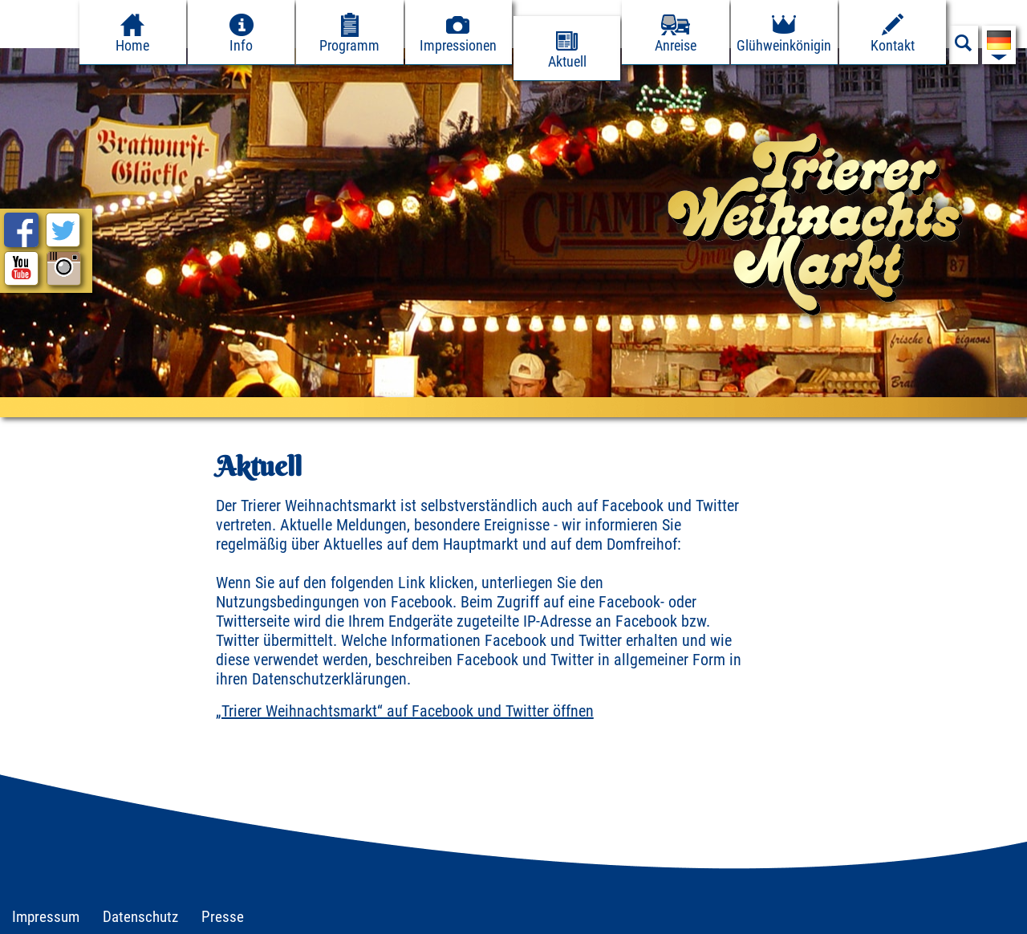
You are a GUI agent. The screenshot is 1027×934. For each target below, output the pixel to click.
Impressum (45, 917)
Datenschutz (140, 917)
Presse (222, 917)
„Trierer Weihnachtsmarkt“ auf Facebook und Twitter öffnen (405, 711)
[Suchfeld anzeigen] (963, 47)
